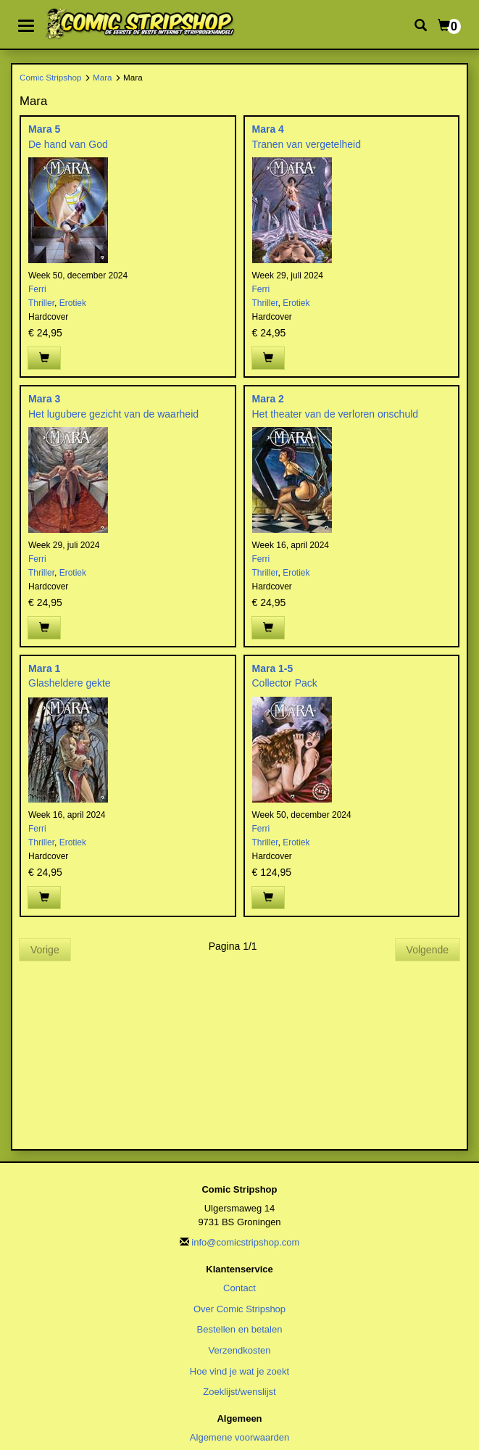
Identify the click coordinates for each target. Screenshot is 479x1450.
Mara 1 (44, 668)
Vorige (44, 950)
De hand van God (68, 144)
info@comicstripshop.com (245, 1242)
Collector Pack (284, 683)
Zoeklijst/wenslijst (239, 1391)
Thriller (41, 303)
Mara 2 (268, 399)
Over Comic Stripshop (239, 1309)
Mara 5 (44, 129)
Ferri (37, 289)
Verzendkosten (239, 1350)
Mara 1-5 (272, 668)
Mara (102, 77)
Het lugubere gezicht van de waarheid (113, 414)
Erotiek (72, 303)
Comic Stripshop (51, 77)
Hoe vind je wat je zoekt (239, 1371)
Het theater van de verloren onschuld (335, 414)
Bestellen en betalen (240, 1329)
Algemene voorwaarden (239, 1437)
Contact (239, 1288)
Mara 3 (44, 399)
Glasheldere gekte (69, 683)
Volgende (428, 950)
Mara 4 (268, 129)
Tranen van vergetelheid (306, 144)
